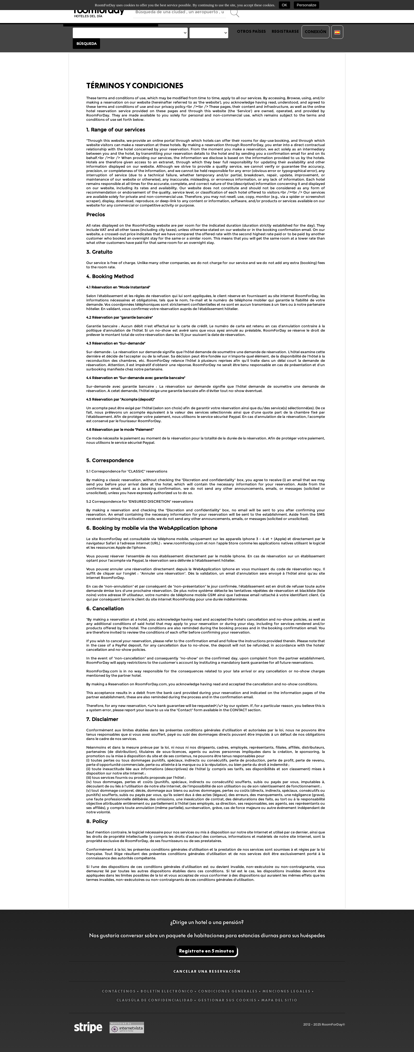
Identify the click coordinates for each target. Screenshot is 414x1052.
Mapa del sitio (279, 1000)
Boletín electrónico (167, 991)
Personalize (306, 5)
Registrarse (285, 31)
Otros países (251, 31)
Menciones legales (286, 991)
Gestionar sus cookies (227, 1000)
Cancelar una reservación (207, 971)
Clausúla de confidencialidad (154, 1000)
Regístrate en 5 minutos (206, 951)
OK (284, 5)
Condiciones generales (228, 991)
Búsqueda (86, 43)
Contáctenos (119, 991)
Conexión (315, 31)
